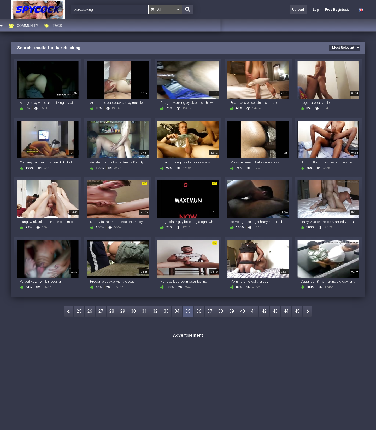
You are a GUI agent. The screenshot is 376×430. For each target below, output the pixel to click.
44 (286, 311)
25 (79, 311)
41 (253, 311)
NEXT (307, 311)
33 (166, 311)
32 (155, 311)
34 (177, 311)
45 (297, 311)
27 (100, 311)
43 (275, 311)
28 (111, 311)
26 (89, 311)
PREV (68, 311)
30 (133, 311)
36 (199, 311)
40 (242, 311)
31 (144, 311)
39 (231, 311)
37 (210, 311)
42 (264, 311)
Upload (298, 10)
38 (220, 311)
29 (122, 311)
